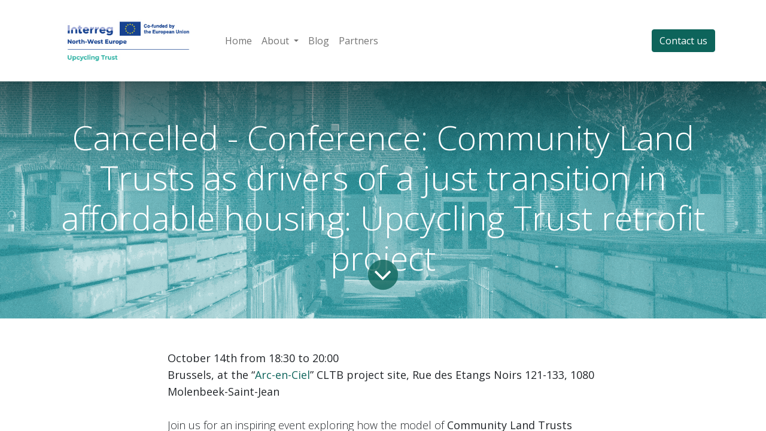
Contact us (683, 40)
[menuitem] (238, 41)
